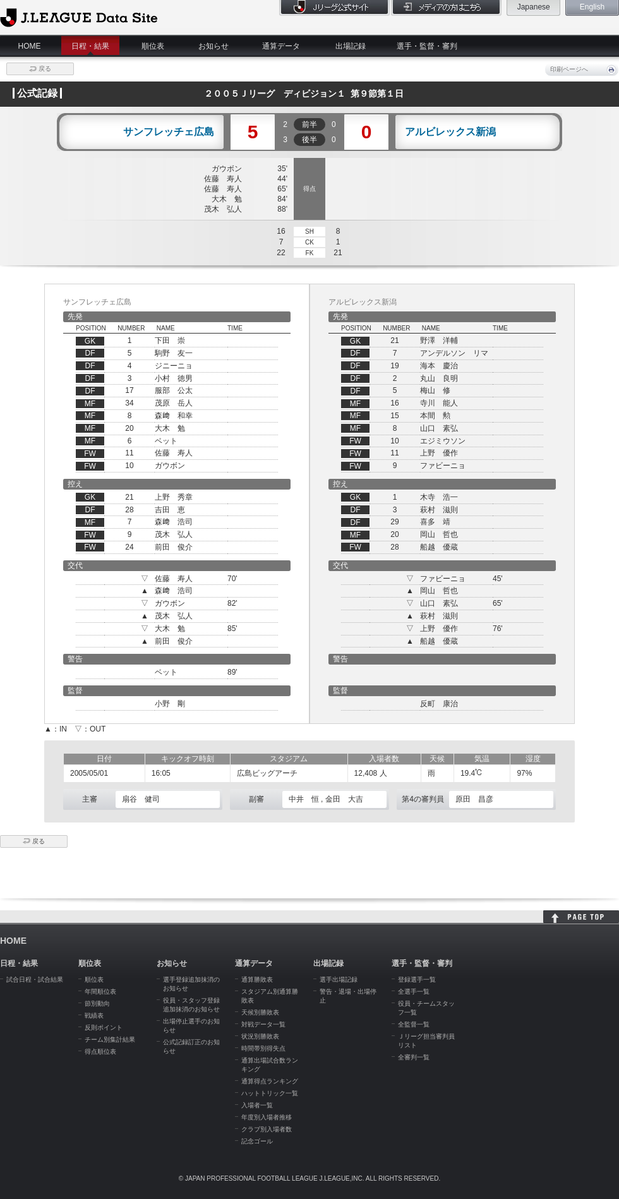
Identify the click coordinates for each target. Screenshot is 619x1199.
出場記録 (350, 46)
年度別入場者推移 (266, 1117)
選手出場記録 (339, 979)
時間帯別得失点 (263, 1048)
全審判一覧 (414, 1057)
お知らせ (213, 46)
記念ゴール (257, 1141)
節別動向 (97, 1003)
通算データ (281, 46)
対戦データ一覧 (263, 1024)
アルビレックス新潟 (450, 132)
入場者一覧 (257, 1105)
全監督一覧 (414, 1024)
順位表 (152, 46)
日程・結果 (90, 46)
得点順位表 (100, 1051)
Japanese (533, 7)
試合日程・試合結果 (34, 979)
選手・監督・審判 (427, 46)
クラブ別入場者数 (266, 1129)
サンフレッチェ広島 (168, 132)
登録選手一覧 (417, 979)
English (592, 7)
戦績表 (94, 1015)
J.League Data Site (78, 17)
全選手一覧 (414, 991)
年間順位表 (100, 991)
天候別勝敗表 (260, 1012)
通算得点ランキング (269, 1081)
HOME (29, 46)
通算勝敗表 (257, 979)
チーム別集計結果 (110, 1039)
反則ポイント (104, 1027)
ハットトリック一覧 (269, 1093)
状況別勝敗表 (260, 1036)
